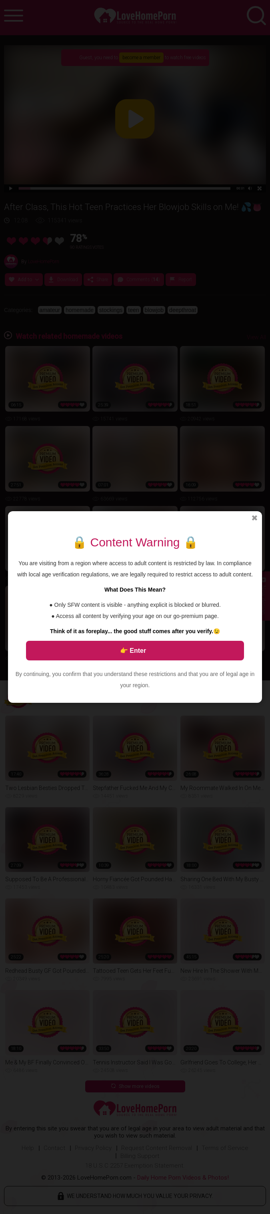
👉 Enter (133, 650)
